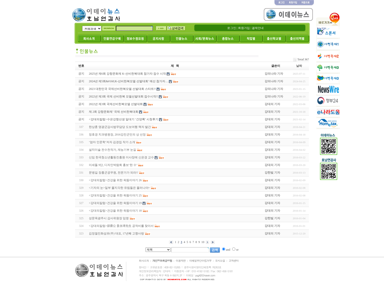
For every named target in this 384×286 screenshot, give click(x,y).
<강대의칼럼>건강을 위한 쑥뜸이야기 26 (115, 180)
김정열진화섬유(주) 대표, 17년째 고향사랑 (116, 233)
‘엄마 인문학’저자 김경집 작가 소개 (112, 142)
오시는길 (220, 260)
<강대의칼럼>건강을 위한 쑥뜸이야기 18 (115, 210)
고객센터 (234, 260)
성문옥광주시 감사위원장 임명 (109, 218)
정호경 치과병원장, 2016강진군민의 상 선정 (117, 134)
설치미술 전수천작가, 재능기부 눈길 (112, 149)
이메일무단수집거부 (200, 260)
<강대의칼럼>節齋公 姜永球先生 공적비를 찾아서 (121, 226)
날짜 (299, 66)
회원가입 (244, 28)
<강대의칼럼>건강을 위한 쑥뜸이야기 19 (115, 203)
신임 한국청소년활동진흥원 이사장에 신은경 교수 (121, 157)
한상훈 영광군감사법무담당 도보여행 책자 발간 (120, 127)
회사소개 (144, 260)
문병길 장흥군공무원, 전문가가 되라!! (113, 172)
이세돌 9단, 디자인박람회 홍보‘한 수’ (113, 165)
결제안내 (258, 28)
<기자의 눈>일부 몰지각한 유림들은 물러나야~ (119, 188)
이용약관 (181, 260)
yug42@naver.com (205, 275)
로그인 (231, 28)
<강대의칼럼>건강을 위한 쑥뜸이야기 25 (115, 195)
